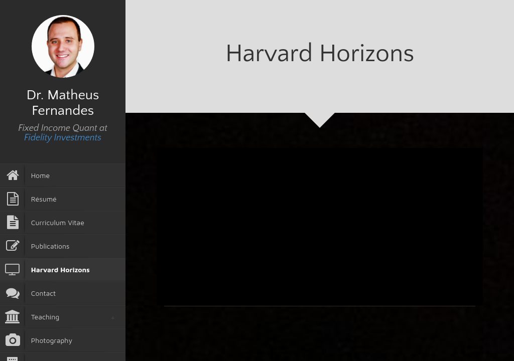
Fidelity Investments (62, 138)
